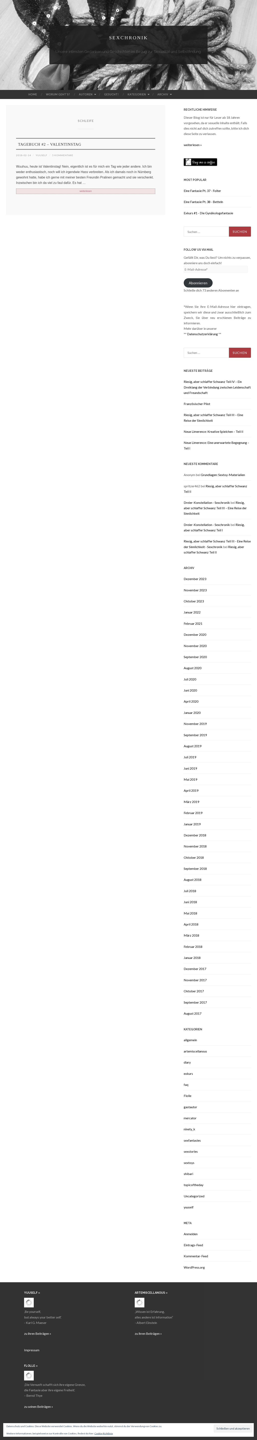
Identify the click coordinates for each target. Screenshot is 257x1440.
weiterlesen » (193, 145)
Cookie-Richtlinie (103, 1433)
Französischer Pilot (197, 404)
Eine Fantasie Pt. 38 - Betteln (203, 202)
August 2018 (192, 879)
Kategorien (137, 94)
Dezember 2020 (195, 634)
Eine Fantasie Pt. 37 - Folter (202, 191)
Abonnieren (198, 283)
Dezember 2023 (195, 579)
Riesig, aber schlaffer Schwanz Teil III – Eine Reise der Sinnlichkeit (215, 508)
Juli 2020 (190, 679)
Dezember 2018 (195, 835)
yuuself (44, 155)
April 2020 (191, 701)
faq (186, 1084)
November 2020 (195, 646)
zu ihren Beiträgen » (37, 1333)
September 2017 (195, 1002)
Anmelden (191, 1234)
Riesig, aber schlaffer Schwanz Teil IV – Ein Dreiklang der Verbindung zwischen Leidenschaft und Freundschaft (217, 387)
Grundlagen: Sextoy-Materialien (223, 475)
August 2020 (192, 668)
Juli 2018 (190, 891)
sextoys (189, 1163)
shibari (188, 1174)
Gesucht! (111, 94)
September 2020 (195, 657)
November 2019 (195, 724)
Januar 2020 (192, 712)
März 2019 (191, 802)
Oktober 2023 (194, 601)
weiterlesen (86, 192)
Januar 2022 (192, 612)
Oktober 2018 (194, 857)
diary (187, 1062)
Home (33, 94)
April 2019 (191, 790)
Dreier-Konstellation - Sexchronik (207, 502)
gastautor (190, 1107)
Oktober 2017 (194, 991)
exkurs (188, 1073)
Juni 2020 (190, 690)
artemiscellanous (195, 1051)
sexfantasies (192, 1140)
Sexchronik (128, 37)
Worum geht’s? (58, 94)
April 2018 (191, 924)
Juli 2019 (190, 757)
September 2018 (195, 868)
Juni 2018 (190, 902)
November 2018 (195, 846)
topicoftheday (193, 1185)
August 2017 (192, 1013)
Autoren (86, 94)
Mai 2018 (190, 913)
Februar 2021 (193, 623)
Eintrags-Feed (193, 1245)
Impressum (31, 1350)
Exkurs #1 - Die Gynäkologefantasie (208, 213)
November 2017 (195, 980)
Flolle (187, 1096)
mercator (190, 1118)
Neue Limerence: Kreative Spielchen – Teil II (213, 431)
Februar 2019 (193, 813)
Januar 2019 (192, 824)
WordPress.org (194, 1267)
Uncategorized (194, 1196)
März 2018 (191, 935)
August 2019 (192, 746)
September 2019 (195, 735)
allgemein (190, 1040)
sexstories (191, 1151)
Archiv (162, 94)
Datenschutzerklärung (202, 334)
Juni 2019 (190, 768)
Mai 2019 (190, 779)
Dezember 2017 (195, 969)
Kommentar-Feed (196, 1256)
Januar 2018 (192, 958)
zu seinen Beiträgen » (38, 1406)
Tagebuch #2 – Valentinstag (69, 144)
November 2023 (195, 590)
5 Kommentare (68, 155)
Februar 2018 (193, 946)
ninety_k (189, 1129)
